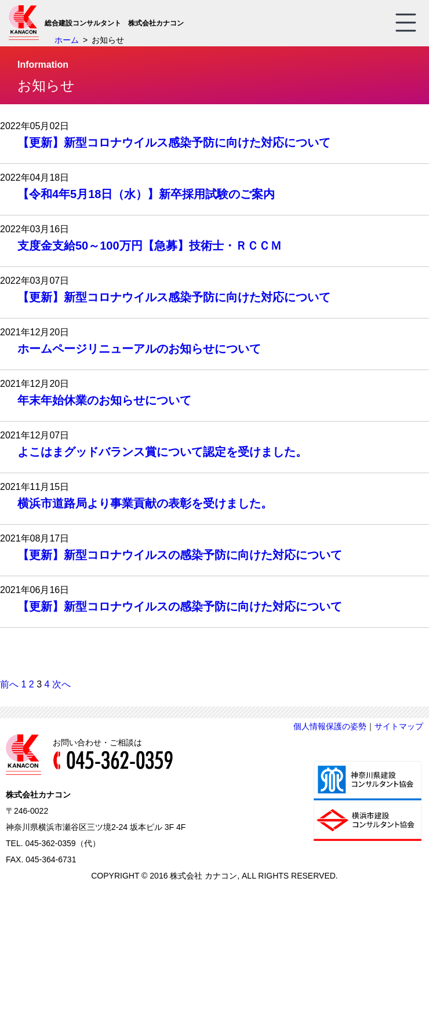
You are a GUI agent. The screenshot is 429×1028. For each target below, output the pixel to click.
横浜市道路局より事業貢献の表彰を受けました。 (144, 503)
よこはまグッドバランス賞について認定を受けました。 (162, 451)
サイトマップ (399, 726)
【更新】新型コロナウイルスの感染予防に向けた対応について (179, 554)
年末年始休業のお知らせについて (104, 400)
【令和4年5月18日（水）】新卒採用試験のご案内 (146, 194)
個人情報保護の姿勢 (329, 726)
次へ (61, 684)
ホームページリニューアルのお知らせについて (139, 348)
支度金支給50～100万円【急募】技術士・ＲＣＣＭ (149, 245)
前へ (9, 684)
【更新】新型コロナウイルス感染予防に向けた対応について (173, 142)
